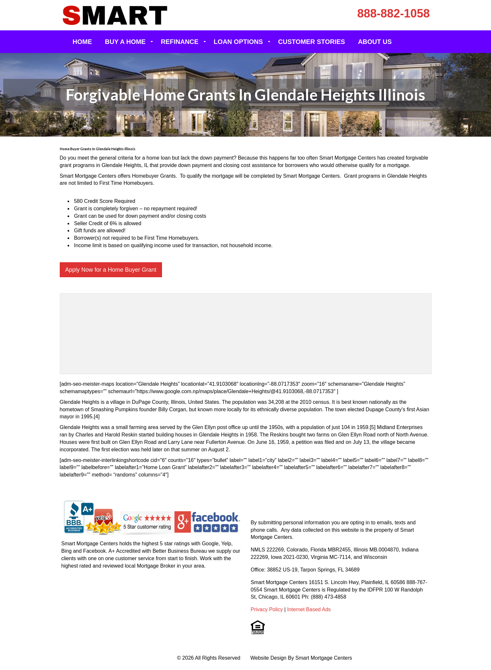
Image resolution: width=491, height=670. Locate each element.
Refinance (179, 41)
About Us (374, 41)
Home (82, 41)
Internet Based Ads (309, 609)
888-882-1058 (393, 13)
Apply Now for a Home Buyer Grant (110, 270)
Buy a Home (125, 41)
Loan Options (238, 41)
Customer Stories (311, 41)
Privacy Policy (267, 609)
